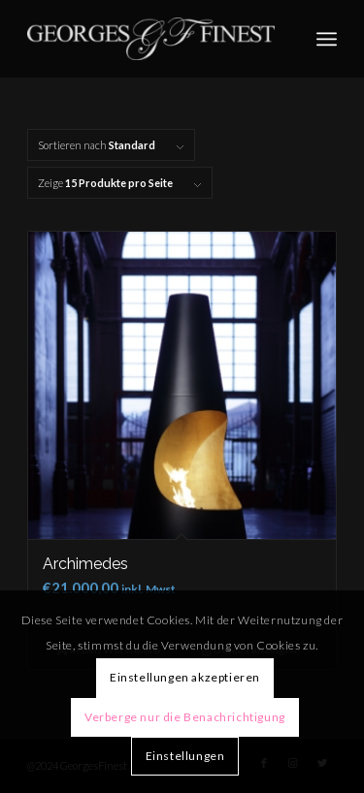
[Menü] (326, 39)
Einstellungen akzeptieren (185, 677)
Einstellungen (185, 755)
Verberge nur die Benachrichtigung (184, 717)
